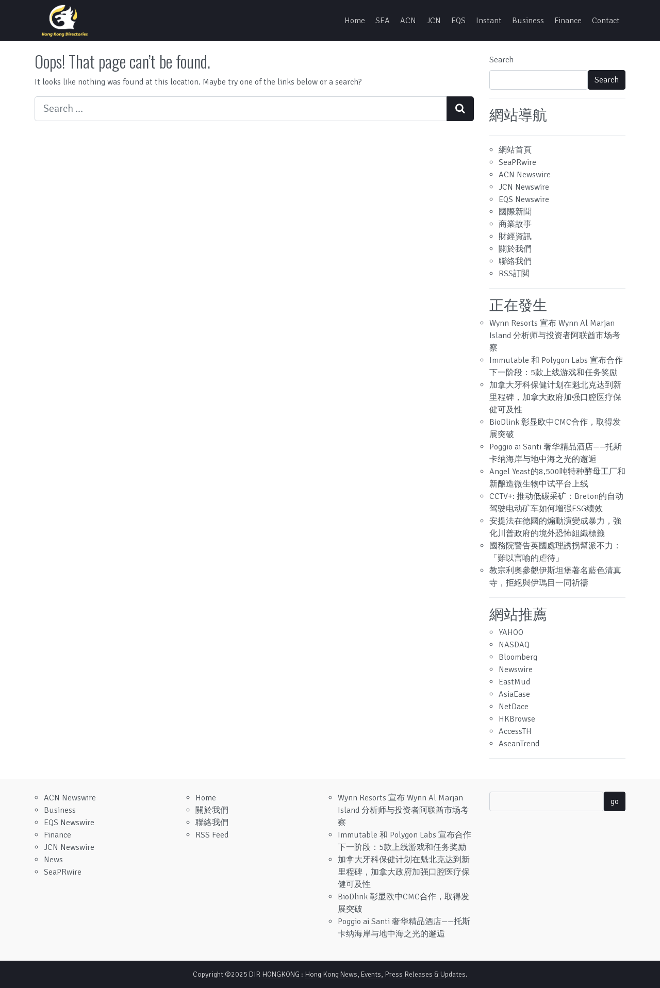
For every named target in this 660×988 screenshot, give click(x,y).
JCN (433, 20)
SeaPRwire (517, 162)
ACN (408, 20)
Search (501, 60)
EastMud (514, 682)
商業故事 (515, 224)
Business (528, 20)
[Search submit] (460, 108)
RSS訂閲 (514, 274)
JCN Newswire (524, 187)
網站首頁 (515, 150)
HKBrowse (517, 719)
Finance (568, 20)
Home (354, 20)
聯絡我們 (515, 261)
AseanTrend (519, 744)
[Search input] (241, 108)
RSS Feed (211, 835)
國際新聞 (515, 212)
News (53, 860)
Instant (489, 20)
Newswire (516, 669)
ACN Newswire (525, 175)
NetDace (514, 706)
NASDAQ (514, 645)
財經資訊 (515, 236)
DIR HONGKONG (274, 974)
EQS (458, 20)
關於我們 (515, 249)
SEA (382, 20)
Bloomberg (518, 657)
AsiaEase (514, 694)
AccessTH (515, 731)
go (614, 801)
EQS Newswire (524, 199)
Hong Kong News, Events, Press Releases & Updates (385, 974)
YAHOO (511, 632)
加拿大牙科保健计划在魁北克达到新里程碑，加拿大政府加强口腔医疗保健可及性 (555, 397)
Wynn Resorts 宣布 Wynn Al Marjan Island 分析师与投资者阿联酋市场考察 (554, 335)
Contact (606, 20)
